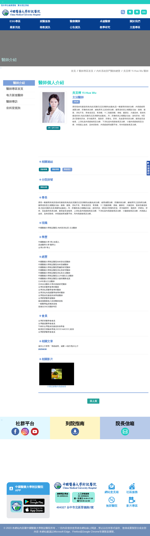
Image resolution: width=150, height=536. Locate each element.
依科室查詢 (13, 108)
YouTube (35, 431)
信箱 (125, 431)
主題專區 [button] (135, 27)
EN (144, 12)
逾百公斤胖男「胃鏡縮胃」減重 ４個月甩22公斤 (58, 346)
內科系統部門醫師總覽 (108, 71)
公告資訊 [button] (75, 27)
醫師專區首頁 (14, 88)
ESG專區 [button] (15, 21)
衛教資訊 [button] (45, 27)
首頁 (73, 71)
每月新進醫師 (14, 95)
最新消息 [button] (15, 27)
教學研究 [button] (105, 27)
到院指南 (75, 431)
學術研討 (67, 169)
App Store (34, 509)
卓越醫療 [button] (105, 21)
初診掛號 (43, 169)
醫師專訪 (12, 101)
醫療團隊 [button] (75, 21)
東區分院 (43, 187)
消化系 (76, 102)
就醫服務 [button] (45, 21)
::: (2, 2)
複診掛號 (55, 169)
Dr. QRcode (53, 128)
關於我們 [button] (135, 21)
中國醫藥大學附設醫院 (74, 485)
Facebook (15, 431)
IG (25, 431)
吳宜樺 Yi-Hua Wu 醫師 (135, 71)
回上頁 (93, 401)
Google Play (34, 502)
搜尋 (123, 12)
